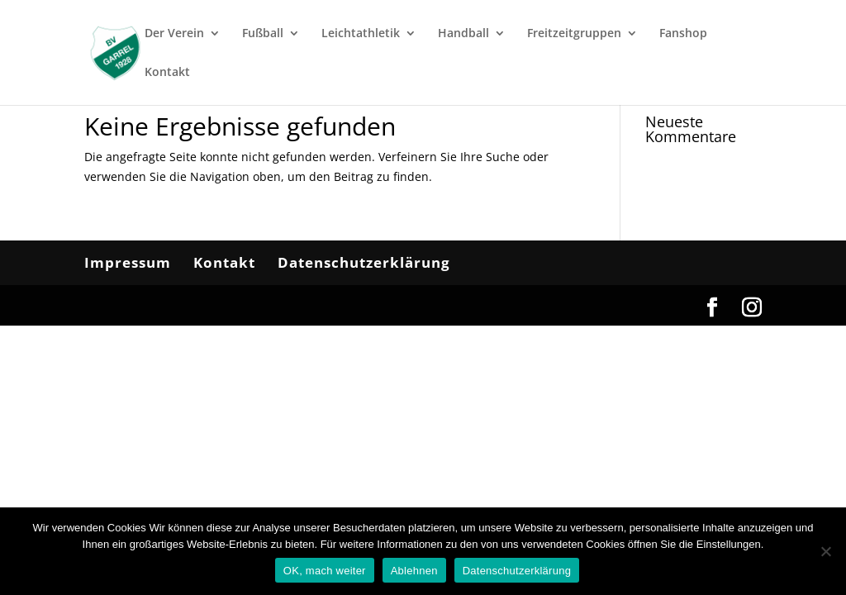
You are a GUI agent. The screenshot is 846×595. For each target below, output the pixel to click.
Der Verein (174, 33)
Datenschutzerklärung (364, 262)
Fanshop (683, 33)
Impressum (127, 262)
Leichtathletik (360, 33)
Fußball (262, 33)
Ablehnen (414, 570)
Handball (463, 33)
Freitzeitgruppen (574, 33)
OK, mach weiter (324, 570)
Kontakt (167, 72)
